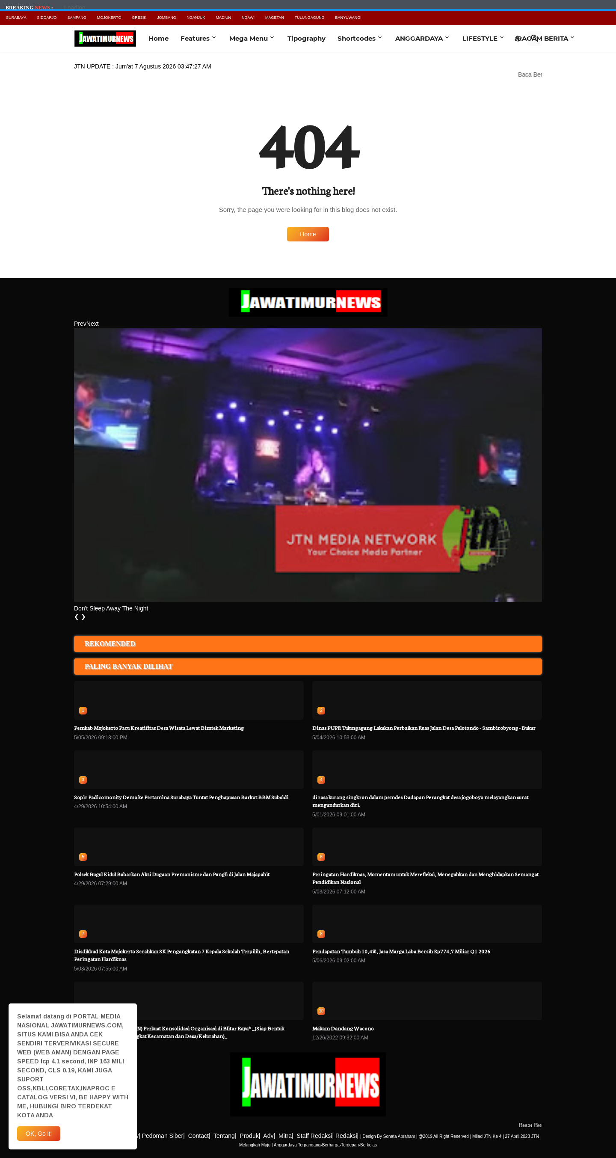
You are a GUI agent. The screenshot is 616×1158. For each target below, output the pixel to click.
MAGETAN (274, 17)
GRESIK (139, 17)
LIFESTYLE (480, 38)
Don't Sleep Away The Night (111, 608)
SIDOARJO (47, 17)
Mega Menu (248, 38)
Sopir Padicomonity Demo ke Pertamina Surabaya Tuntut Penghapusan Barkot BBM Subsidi (181, 797)
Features (195, 38)
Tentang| (224, 1135)
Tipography (306, 38)
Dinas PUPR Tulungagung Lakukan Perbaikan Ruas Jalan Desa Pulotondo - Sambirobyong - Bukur (424, 727)
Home (158, 38)
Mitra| (285, 1135)
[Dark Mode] (518, 38)
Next (92, 323)
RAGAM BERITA (542, 38)
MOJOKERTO (109, 17)
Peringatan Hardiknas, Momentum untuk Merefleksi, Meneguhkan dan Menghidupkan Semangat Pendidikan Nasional (425, 877)
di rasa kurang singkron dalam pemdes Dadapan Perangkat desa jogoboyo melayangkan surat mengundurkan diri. (420, 800)
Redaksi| (346, 1135)
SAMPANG (76, 17)
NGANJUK (196, 17)
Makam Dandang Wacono (343, 1028)
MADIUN (223, 17)
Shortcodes (357, 38)
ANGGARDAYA (419, 38)
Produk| (250, 1135)
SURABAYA (16, 17)
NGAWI (248, 17)
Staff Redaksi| (315, 1135)
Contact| (199, 1135)
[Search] (534, 38)
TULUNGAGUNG (310, 17)
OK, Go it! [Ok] (39, 1133)
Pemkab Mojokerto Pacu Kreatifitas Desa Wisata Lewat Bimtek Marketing (159, 727)
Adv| (269, 1135)
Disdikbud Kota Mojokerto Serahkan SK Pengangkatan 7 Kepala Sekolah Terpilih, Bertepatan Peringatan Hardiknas (181, 954)
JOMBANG (166, 17)
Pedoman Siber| (163, 1135)
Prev (80, 323)
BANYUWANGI (348, 17)
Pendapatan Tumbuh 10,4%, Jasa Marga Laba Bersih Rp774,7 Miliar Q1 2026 (401, 951)
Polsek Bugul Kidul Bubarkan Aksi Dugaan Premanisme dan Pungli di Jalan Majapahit (172, 874)
